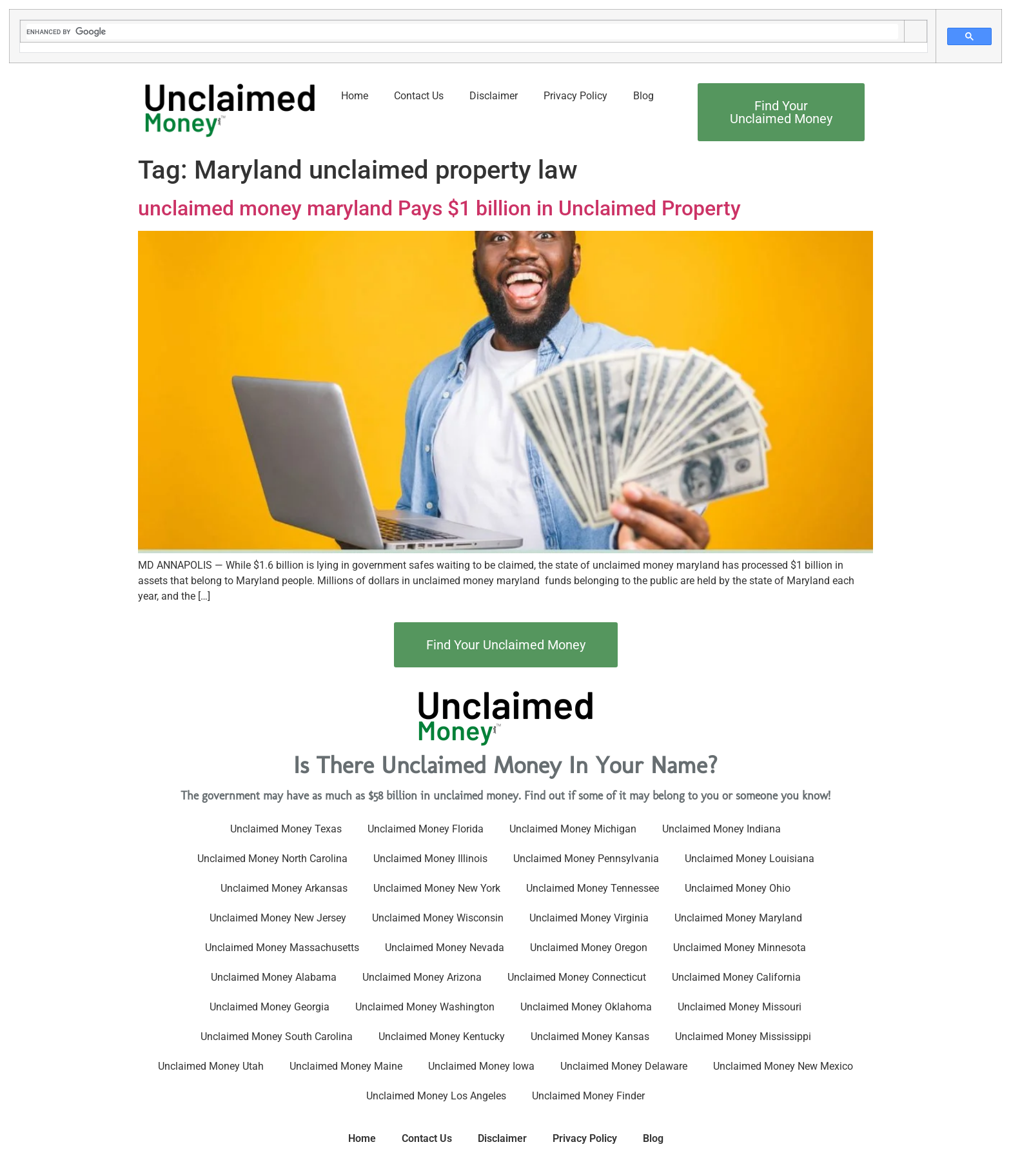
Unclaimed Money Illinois (430, 858)
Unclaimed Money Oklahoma (586, 1007)
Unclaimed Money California (736, 977)
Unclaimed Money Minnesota (739, 947)
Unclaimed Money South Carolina (277, 1036)
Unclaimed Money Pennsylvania (586, 858)
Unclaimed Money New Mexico (783, 1066)
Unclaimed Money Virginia (589, 918)
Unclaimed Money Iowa (481, 1066)
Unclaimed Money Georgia (269, 1007)
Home (354, 96)
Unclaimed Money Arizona (422, 977)
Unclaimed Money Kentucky (441, 1036)
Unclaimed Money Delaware (623, 1066)
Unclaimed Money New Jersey (278, 918)
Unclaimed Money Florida (426, 829)
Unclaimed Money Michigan (572, 829)
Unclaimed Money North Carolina (272, 858)
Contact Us (419, 96)
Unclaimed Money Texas (286, 829)
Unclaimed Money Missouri (739, 1007)
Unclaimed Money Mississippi (743, 1036)
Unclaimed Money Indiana (721, 829)
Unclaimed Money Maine (346, 1066)
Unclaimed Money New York (436, 888)
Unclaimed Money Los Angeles (436, 1096)
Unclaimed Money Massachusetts (282, 947)
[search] (462, 31)
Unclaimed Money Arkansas (284, 888)
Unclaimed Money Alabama (274, 977)
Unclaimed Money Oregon (588, 947)
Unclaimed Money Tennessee (592, 888)
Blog (643, 96)
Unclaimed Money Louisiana (749, 858)
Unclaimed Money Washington (425, 1007)
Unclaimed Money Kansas (590, 1036)
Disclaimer (493, 96)
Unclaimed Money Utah (211, 1066)
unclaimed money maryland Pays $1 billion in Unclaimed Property (439, 208)
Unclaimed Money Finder (588, 1096)
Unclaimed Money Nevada (444, 947)
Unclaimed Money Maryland (738, 918)
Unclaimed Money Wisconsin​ (438, 918)
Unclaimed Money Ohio (737, 888)
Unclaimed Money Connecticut (576, 977)
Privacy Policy (575, 96)
